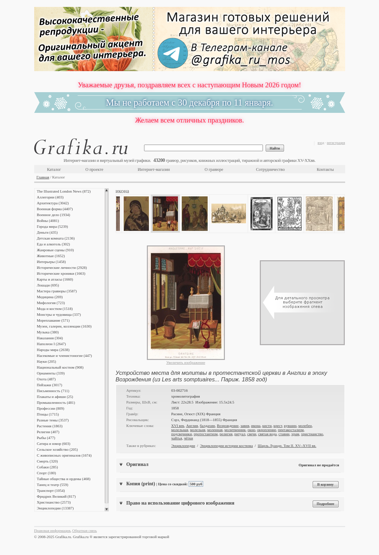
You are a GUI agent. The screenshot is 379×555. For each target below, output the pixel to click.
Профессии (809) (50, 408)
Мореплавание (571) (53, 320)
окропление (266, 430)
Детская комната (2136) (56, 238)
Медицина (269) (50, 297)
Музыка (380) (48, 332)
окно (251, 430)
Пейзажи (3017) (50, 385)
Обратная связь (84, 530)
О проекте (94, 169)
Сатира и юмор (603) (53, 443)
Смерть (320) (47, 461)
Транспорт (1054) (51, 490)
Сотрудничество (270, 169)
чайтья (176, 438)
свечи (251, 434)
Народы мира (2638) (53, 350)
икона (255, 425)
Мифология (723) (51, 303)
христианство (312, 434)
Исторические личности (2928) (62, 267)
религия (225, 434)
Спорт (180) (46, 473)
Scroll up (106, 190)
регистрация (336, 143)
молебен (305, 425)
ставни (284, 434)
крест (278, 425)
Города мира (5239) (52, 226)
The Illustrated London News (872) (64, 191)
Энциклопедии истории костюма (226, 446)
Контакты (325, 169)
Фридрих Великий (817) (56, 496)
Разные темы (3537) (53, 420)
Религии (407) (48, 432)
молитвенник (235, 430)
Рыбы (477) (46, 438)
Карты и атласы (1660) (55, 279)
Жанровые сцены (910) (55, 250)
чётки (188, 438)
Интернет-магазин (154, 169)
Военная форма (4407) (55, 209)
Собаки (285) (47, 467)
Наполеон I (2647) (51, 344)
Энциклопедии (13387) (55, 508)
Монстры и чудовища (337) (59, 314)
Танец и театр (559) (52, 485)
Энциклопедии (183, 446)
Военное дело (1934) (53, 215)
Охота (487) (46, 379)
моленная (214, 430)
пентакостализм (291, 430)
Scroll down (106, 509)
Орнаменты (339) (51, 373)
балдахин (207, 425)
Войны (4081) (48, 220)
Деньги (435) (47, 232)
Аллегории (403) (50, 197)
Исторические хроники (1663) (61, 273)
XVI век (177, 425)
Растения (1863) (50, 426)
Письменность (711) (53, 391)
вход (321, 143)
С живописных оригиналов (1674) (64, 455)
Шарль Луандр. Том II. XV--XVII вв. (287, 446)
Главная (43, 177)
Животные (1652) (51, 256)
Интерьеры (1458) (51, 262)
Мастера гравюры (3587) (57, 291)
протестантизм (206, 434)
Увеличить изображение (185, 362)
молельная (179, 430)
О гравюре (214, 169)
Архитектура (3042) (53, 203)
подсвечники (181, 434)
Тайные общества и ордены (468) (64, 479)
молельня (197, 430)
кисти (267, 425)
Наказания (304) (50, 338)
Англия (192, 425)
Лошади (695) (48, 285)
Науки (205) (46, 361)
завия (244, 425)
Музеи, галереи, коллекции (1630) (64, 326)
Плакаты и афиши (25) (55, 397)
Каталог (54, 169)
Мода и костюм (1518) (55, 308)
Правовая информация (52, 530)
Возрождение (228, 425)
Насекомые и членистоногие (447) (64, 355)
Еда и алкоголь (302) (53, 244)
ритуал (239, 434)
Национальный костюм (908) (60, 367)
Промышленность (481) (56, 402)
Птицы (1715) (48, 414)
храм (295, 434)
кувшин (290, 425)
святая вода (267, 434)
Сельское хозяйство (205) (57, 449)
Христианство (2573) (54, 502)
